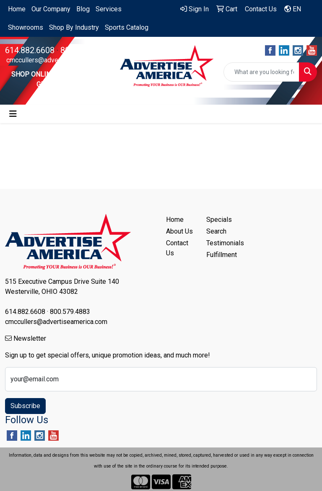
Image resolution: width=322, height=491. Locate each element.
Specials (219, 220)
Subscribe (25, 406)
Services (109, 9)
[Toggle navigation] (13, 114)
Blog (83, 9)
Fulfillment (221, 255)
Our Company (50, 9)
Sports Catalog (126, 27)
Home (17, 9)
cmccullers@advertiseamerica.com (57, 60)
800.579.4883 (85, 50)
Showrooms (25, 27)
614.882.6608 (30, 50)
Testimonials (221, 243)
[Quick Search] (261, 72)
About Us (179, 231)
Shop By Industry (74, 27)
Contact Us (177, 248)
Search (216, 231)
